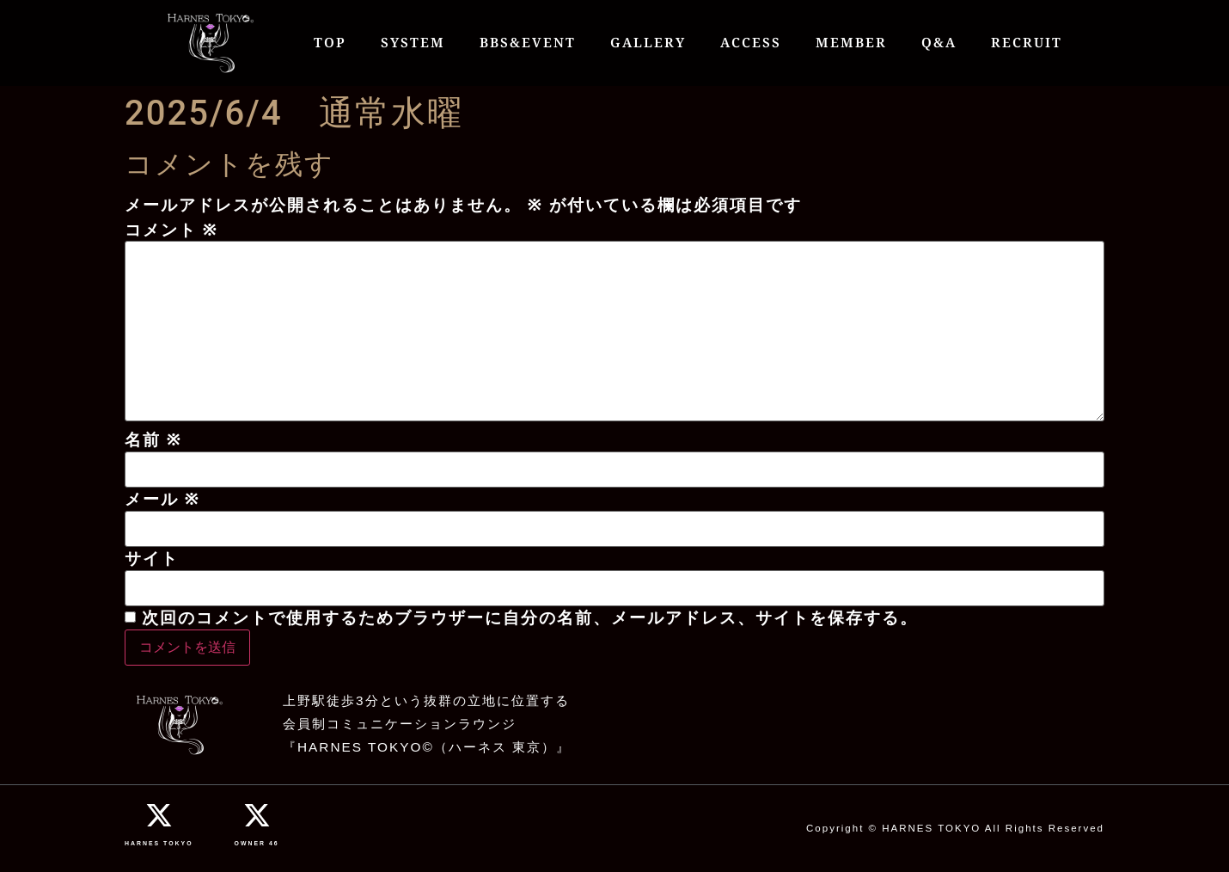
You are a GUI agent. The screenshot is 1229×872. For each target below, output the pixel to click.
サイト (152, 558)
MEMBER (851, 43)
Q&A (939, 43)
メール (162, 499)
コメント (171, 230)
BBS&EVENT (528, 43)
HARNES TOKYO (159, 843)
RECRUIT (1026, 43)
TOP (330, 43)
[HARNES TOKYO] (159, 815)
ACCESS (750, 43)
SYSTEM (413, 43)
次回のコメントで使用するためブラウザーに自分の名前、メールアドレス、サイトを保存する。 (530, 618)
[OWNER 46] (257, 815)
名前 (153, 440)
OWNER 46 (257, 843)
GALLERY (648, 43)
